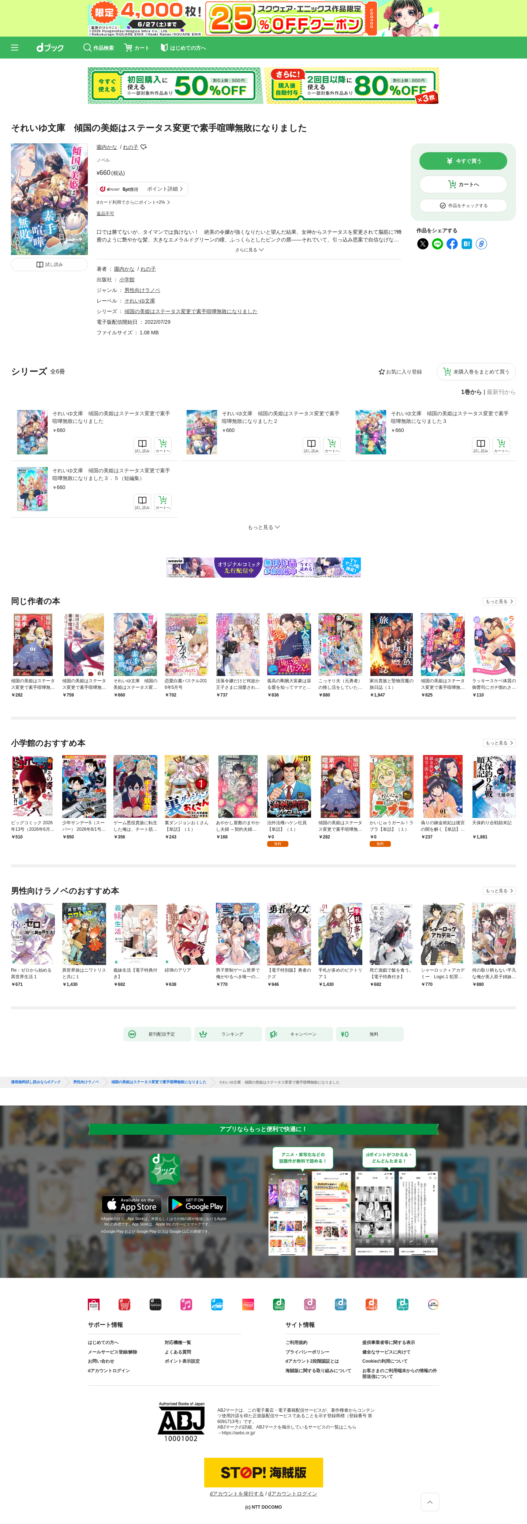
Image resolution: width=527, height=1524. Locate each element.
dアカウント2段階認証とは (312, 1361)
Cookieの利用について (385, 1361)
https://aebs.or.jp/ (238, 1432)
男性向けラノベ (142, 290)
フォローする (143, 147)
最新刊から (501, 392)
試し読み (54, 264)
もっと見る (497, 601)
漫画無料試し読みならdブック (36, 1082)
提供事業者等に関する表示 (388, 1342)
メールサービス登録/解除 (112, 1352)
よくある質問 (178, 1352)
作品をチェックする (468, 205)
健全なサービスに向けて (386, 1352)
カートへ (469, 184)
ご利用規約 (296, 1342)
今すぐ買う (469, 161)
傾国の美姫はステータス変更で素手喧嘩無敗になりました (191, 311)
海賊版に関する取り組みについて (318, 1370)
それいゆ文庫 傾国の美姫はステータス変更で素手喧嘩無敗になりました (111, 417)
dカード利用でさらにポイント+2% (131, 202)
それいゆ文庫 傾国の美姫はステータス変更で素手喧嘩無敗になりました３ (450, 417)
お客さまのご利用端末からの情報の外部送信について (399, 1373)
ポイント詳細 (162, 189)
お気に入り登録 (404, 372)
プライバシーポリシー (307, 1352)
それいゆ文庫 (139, 301)
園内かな (107, 147)
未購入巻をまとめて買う (481, 372)
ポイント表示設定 (182, 1361)
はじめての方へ (103, 1342)
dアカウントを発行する (237, 1494)
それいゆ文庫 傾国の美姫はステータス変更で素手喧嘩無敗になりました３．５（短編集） (111, 474)
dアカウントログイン (109, 1370)
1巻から (471, 392)
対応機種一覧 (178, 1342)
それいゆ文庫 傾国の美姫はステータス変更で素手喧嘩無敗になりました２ (281, 417)
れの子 (130, 147)
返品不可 (105, 213)
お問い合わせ (101, 1361)
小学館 (127, 279)
